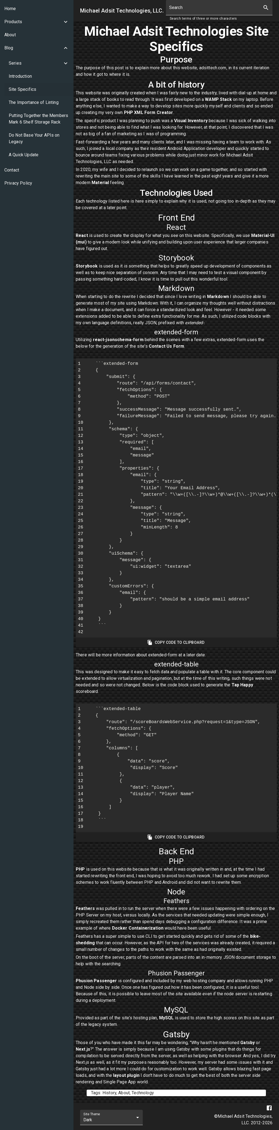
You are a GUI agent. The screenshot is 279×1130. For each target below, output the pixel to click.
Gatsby (247, 1042)
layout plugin (126, 1075)
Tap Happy (242, 684)
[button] (36, 21)
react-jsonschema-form (118, 339)
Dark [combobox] (87, 1119)
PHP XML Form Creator (148, 112)
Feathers (85, 908)
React (82, 235)
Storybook (87, 266)
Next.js (83, 1049)
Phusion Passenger (96, 980)
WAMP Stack (218, 99)
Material (100, 182)
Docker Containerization (137, 928)
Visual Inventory (191, 120)
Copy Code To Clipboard (176, 643)
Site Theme (91, 1114)
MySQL (166, 1017)
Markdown (218, 296)
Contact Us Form (166, 346)
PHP (80, 869)
